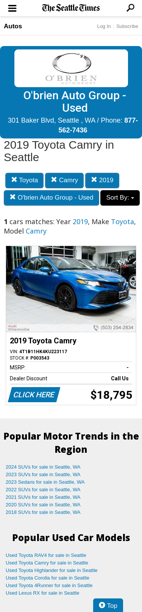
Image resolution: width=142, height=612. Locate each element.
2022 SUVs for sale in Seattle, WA (43, 489)
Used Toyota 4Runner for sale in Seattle (49, 585)
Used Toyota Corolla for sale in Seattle (47, 578)
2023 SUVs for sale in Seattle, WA (43, 474)
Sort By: (120, 197)
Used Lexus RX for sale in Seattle (42, 593)
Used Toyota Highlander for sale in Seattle (52, 570)
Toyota (24, 180)
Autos (13, 26)
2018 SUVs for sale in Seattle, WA (43, 512)
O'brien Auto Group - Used (51, 197)
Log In (104, 26)
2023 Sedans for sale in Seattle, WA (45, 482)
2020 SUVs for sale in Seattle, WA (43, 504)
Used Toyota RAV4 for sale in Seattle (46, 555)
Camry (64, 180)
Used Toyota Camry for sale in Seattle (47, 563)
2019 (102, 180)
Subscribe (127, 26)
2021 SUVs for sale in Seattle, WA (43, 497)
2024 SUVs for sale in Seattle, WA (43, 467)
